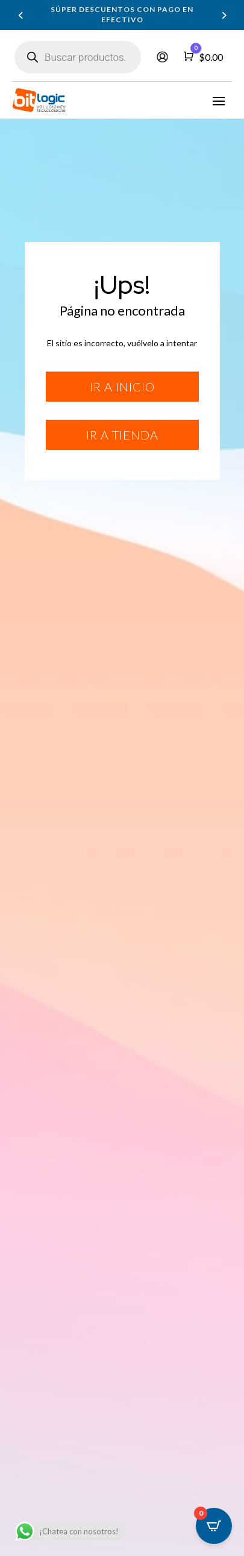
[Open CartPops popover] (214, 1526)
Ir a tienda (122, 435)
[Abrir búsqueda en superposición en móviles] (77, 57)
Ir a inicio (122, 386)
